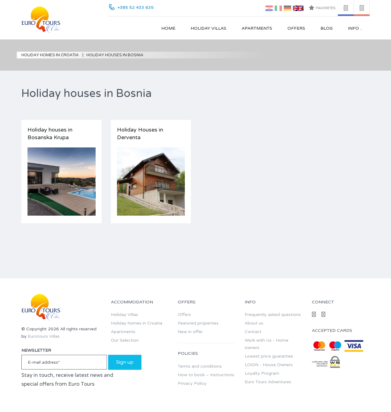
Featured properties (198, 323)
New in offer (190, 331)
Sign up (124, 362)
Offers (296, 28)
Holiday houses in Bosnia (115, 55)
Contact (253, 331)
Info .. (355, 28)
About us (254, 323)
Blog (326, 28)
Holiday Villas (208, 28)
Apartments (257, 28)
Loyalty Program (262, 373)
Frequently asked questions (273, 314)
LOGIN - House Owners (269, 364)
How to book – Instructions (206, 374)
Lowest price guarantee (269, 356)
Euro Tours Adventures (268, 381)
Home (168, 28)
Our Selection (125, 340)
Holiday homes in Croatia (50, 55)
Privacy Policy (192, 383)
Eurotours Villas (44, 336)
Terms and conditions (200, 366)
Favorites (322, 7)
